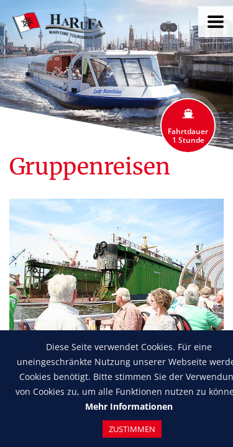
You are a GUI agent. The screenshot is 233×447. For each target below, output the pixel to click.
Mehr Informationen (129, 406)
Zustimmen (132, 429)
